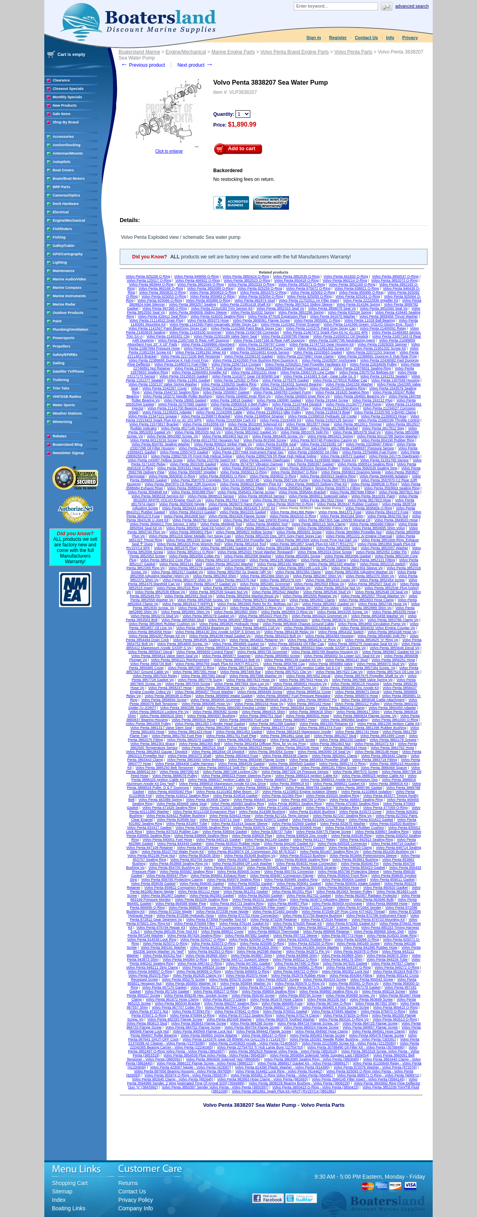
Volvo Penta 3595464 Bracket (302, 492)
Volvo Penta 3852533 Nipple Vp (285, 588)
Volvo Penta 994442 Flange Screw (263, 1031)
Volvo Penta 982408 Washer (229, 1019)
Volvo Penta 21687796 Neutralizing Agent (342, 340)
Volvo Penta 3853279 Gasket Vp (208, 616)
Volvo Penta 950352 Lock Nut (345, 971)
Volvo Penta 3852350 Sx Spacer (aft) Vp (239, 572)
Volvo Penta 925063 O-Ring (313, 292)
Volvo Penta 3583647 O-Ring (294, 472)
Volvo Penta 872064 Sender (358, 907)
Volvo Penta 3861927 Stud (335, 736)
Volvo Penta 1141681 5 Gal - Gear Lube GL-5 (319, 376)
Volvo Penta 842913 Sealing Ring (366, 840)
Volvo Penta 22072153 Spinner (371, 352)
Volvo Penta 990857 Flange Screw (370, 1027)
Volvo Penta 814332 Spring (252, 312)
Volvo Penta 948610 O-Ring (251, 967)
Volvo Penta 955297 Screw (277, 979)
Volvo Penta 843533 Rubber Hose (233, 844)
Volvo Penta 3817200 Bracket (237, 428)
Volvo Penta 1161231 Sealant (384, 376)
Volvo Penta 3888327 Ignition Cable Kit (219, 780)
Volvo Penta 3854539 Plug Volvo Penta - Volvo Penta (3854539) (214, 1055)
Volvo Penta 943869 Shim (342, 955)
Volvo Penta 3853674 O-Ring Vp (338, 620)
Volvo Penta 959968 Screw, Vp (350, 995)
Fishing (59, 237)
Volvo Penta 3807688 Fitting (352, 492)
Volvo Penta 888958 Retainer (326, 931)
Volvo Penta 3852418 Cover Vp (330, 580)
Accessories (63, 137)
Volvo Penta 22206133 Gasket (248, 356)
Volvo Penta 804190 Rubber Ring (387, 440)
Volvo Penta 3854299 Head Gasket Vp (220, 636)
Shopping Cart (70, 1183)
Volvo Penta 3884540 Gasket (292, 764)
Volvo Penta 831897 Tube (186, 824)
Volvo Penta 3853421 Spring (330, 436)
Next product (195, 65)
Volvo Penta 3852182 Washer (281, 564)
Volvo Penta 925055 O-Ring (309, 296)
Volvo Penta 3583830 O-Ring (171, 476)
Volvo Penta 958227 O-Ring (215, 991)
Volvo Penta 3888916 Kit (388, 784)
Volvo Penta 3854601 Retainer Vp (257, 640)
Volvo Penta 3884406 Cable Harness (184, 764)
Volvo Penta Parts (353, 52)
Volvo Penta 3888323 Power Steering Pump (236, 776)
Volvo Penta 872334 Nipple (170, 911)
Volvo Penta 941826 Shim (258, 947)
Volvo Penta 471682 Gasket (279, 808)
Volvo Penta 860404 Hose (338, 887)
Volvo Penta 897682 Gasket (247, 935)
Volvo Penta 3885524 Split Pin (221, 768)
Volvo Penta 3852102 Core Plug (165, 560)
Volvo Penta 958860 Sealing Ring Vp (328, 991)
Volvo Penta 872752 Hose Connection (248, 915)
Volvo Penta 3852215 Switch (383, 564)
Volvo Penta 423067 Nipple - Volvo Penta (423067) (190, 1067)
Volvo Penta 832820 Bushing (392, 824)
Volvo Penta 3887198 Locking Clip (230, 772)
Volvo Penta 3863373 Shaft (189, 756)
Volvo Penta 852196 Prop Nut (151, 856)
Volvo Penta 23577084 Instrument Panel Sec (248, 452)
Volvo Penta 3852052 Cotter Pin (381, 552)
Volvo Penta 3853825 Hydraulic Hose (229, 624)
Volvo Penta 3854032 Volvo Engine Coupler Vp (377, 628)
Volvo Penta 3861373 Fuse (272, 728)
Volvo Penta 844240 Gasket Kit (289, 844)
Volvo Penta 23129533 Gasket (183, 376)
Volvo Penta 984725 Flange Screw (370, 1023)
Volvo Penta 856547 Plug (166, 876)
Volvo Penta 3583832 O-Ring (272, 476)
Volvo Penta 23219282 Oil (321, 444)
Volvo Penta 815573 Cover (360, 812)
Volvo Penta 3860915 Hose (193, 720)
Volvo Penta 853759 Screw (191, 860)
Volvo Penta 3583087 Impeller (192, 472)
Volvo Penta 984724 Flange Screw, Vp (307, 1023)
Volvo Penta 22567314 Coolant (236, 364)
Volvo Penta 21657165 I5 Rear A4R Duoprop (193, 340)
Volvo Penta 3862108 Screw (292, 740)
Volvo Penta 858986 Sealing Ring (290, 879)
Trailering (61, 380)
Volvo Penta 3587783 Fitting (334, 480)
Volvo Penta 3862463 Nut (330, 744)
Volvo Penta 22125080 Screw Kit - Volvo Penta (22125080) (349, 1043)
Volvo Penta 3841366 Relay (292, 512)
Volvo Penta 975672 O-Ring (308, 288)
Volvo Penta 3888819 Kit (289, 784)
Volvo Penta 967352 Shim (375, 1003)
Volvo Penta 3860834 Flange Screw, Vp (365, 716)
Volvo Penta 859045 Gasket (202, 883)
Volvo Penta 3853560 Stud (182, 620)
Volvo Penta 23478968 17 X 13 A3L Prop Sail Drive (285, 448)
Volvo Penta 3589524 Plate (289, 488)
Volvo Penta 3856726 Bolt (151, 664)
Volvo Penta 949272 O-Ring (396, 967)
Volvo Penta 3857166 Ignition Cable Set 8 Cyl (303, 668)
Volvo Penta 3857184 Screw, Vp (370, 668)
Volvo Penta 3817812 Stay (383, 428)
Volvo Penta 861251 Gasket (246, 891)
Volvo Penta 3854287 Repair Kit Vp (157, 636)
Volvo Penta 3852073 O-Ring (394, 280)
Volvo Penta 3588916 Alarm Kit (192, 488)
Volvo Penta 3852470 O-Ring (263, 292)
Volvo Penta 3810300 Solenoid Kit (255, 424)
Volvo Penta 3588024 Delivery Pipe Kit (250, 484)
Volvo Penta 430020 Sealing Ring (332, 796)
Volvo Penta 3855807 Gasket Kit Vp (390, 652)
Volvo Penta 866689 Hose (387, 903)
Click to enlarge (169, 151)
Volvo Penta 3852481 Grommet (265, 584)
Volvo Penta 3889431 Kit (213, 788)
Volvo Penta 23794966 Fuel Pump (369, 452)
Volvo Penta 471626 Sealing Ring (169, 808)
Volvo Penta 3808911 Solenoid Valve (318, 496)
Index (58, 1200)
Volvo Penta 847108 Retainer (149, 848)
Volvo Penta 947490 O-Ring (296, 963)
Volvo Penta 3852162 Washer (229, 564)
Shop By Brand (66, 122)
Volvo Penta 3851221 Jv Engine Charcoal (359, 536)
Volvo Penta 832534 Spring (349, 312)
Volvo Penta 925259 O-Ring (260, 288)
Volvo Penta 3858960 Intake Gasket (224, 696)
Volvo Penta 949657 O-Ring (150, 971)
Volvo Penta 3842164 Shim (342, 516)
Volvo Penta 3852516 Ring (177, 588)
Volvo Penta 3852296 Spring (301, 312)
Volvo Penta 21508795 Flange (285, 336)
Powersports (64, 338)
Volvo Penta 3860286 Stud (181, 708)
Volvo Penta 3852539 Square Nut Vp (218, 592)
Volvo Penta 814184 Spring (358, 304)
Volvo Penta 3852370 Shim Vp (370, 576)
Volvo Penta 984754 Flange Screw (251, 1027)
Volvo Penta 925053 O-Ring (164, 296)
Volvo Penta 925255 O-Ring (310, 943)
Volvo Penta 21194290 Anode (236, 408)
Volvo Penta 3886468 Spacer (384, 768)
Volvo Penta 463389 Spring (160, 800)
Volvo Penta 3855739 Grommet (262, 652)
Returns (128, 1183)
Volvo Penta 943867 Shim (251, 955)
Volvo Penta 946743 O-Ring (199, 963)
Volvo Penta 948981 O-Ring (300, 967)
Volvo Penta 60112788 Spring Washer (387, 436)
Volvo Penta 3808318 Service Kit (157, 496)
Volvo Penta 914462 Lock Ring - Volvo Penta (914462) (279, 1071)
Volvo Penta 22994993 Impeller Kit (199, 372)
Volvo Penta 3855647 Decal (150, 652)
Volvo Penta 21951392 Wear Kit (200, 352)
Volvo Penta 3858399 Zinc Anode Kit (350, 688)
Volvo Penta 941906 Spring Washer (310, 947)
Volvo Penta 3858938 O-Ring (168, 696)
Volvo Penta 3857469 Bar (240, 672)
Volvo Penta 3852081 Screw (297, 556)
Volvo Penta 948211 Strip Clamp (152, 967)
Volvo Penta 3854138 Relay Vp (289, 632)
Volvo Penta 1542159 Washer (349, 384)
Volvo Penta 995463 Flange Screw (317, 1035)
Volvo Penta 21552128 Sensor (329, 420)
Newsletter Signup (68, 453)
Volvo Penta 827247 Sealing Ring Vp (342, 816)
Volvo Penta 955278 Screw (230, 979)
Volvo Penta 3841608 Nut (184, 516)
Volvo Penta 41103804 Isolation (366, 792)
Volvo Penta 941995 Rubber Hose (370, 947)
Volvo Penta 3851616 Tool (245, 544)
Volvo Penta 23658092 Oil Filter (313, 452)
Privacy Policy (135, 1200)
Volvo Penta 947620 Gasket (345, 963)
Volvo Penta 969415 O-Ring (395, 1007)
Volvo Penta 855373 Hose (208, 320)
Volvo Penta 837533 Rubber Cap (172, 832)
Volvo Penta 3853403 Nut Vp (225, 436)
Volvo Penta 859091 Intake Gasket (352, 883)
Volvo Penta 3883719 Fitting (374, 760)
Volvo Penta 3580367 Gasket (310, 464)
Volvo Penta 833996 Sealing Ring (202, 828)
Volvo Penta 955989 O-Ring (208, 300)
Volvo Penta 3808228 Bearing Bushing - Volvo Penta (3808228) (299, 1083)
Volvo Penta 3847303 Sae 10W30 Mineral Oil (334, 520)
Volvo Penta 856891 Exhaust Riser (218, 876)
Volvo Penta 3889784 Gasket (308, 788)
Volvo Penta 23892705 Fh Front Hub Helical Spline (191, 456)
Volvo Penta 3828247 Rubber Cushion (347, 504)
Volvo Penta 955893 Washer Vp (190, 983)
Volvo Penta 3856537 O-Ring (395, 276)
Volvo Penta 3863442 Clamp (384, 756)
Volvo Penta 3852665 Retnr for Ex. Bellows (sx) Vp (257, 604)
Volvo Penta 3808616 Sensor (261, 496)
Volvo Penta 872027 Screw (311, 907)
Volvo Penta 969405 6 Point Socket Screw (335, 1007)
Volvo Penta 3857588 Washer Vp (255, 676)
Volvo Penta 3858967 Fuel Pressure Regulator (293, 696)
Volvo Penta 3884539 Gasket (241, 764)
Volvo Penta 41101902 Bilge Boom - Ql (227, 792)
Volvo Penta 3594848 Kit (147, 492)
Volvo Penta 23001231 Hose (253, 372)
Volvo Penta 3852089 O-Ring (210, 288)
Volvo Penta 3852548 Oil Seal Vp (381, 592)
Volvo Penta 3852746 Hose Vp (382, 604)
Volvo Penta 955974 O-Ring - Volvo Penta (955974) (185, 1075)
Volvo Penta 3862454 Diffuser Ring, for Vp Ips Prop (265, 744)
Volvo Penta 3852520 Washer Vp (229, 588)
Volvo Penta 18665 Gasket (185, 400)
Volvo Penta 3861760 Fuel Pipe (177, 736)
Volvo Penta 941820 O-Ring (345, 276)
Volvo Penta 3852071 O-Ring (301, 284)
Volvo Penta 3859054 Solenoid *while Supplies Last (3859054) (319, 1055)
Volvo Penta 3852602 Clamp (312, 600)
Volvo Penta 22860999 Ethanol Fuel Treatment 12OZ (287, 368)
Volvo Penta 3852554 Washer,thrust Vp (247, 596)
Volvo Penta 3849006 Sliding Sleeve (198, 312)
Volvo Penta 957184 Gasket (167, 991)
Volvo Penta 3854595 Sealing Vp (199, 640)
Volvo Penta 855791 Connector (289, 872)
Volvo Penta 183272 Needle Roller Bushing (177, 396)
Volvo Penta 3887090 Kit (179, 772)
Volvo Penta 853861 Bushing (355, 860)
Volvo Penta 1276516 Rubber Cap (340, 380)
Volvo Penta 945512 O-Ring (295, 959)
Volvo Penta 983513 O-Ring (394, 1019)
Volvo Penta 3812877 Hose (308, 424)
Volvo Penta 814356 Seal (276, 444)
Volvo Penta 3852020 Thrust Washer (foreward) (255, 552)
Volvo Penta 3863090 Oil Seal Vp (323, 752)
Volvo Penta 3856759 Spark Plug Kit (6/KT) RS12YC (217, 664)
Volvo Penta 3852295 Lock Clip (302, 568)
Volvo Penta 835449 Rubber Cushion (354, 828)
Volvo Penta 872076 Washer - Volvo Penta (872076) (375, 1067)
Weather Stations (67, 413)
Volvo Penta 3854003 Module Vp (310, 628)
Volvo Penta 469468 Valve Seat (181, 804)
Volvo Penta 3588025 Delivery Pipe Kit (316, 484)
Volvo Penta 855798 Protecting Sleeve (348, 872)
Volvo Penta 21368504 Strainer (259, 416)
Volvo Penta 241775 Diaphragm (394, 456)
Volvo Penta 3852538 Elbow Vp (160, 592)
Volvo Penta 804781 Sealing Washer (161, 444)
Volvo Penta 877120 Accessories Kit (218, 927)
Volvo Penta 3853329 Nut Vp (197, 432)
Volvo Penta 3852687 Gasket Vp (328, 604)
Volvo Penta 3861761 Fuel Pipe (231, 736)
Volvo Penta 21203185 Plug (286, 408)
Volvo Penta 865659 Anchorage (337, 903)
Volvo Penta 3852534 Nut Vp (338, 588)
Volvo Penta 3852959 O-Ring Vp (287, 612)
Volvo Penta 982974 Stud (254, 300)
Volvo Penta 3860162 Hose (309, 704)
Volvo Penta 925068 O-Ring (356, 939)
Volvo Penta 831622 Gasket (370, 820)
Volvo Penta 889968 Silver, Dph (379, 931)
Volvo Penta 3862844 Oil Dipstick (218, 752)
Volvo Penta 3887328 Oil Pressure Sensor (295, 772)
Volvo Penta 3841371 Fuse (339, 512)
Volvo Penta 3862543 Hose (344, 748)
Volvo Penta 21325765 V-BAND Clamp (385, 412)
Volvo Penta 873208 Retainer (273, 919)
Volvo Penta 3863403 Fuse (236, 756)
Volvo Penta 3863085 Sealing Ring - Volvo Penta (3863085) (311, 1059)
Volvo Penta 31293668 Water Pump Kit (325, 460)
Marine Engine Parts (233, 52)
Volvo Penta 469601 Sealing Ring (295, 804)
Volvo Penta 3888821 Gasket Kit (339, 784)
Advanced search (412, 6)
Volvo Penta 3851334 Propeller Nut (243, 540)
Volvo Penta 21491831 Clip (168, 336)
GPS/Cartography (68, 254)
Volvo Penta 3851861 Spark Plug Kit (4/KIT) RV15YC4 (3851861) (284, 1091)
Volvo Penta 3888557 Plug (275, 780)
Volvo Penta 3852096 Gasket (347, 556)
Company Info (135, 1208)
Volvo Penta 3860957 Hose (295, 720)
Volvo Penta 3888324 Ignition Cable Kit (306, 776)
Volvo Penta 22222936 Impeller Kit (370, 300)
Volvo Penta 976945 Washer (334, 1011)
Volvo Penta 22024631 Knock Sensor (259, 352)
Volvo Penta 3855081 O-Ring (317, 320)
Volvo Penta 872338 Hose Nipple (222, 911)
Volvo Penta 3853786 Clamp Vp (393, 620)
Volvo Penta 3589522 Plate (242, 488)
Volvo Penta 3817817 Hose (227, 500)
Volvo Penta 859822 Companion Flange (176, 887)
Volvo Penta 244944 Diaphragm (264, 460)
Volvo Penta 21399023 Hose (383, 416)
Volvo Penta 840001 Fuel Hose (167, 840)
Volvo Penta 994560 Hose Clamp (321, 1031)
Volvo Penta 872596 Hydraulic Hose (185, 915)
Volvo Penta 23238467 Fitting (369, 444)
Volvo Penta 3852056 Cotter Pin (194, 556)
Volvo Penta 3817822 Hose (322, 500)
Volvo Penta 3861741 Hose (356, 732)
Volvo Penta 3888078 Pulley (175, 776)
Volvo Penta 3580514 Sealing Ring (365, 464)
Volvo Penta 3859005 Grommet (215, 700)
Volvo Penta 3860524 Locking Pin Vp (159, 712)
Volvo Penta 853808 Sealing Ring (301, 860)
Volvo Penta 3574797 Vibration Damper (251, 464)
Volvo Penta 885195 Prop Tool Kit (170, 931)
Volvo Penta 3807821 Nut (399, 492)
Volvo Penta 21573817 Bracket (154, 424)
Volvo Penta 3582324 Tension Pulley (309, 468)
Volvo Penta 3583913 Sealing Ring (328, 476)
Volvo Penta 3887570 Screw (355, 772)
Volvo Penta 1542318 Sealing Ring (218, 388)
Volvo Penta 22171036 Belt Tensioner (190, 356)
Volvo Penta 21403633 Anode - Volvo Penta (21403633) (253, 1043)
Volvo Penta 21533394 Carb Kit (231, 420)
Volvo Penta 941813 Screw (211, 947)
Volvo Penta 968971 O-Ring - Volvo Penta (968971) (378, 1075)
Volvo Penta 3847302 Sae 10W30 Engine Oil (258, 520)
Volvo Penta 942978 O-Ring (356, 951)
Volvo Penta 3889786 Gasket (359, 788)
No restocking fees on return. (244, 179)
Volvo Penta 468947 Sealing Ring (356, 800)
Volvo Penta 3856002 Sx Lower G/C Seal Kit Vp (342, 656)
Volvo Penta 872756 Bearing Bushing (312, 915)
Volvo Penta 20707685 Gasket (182, 404)
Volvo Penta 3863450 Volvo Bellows (195, 760)
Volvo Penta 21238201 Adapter (167, 412)
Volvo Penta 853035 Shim (199, 856)
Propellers (61, 346)
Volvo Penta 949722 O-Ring (295, 971)
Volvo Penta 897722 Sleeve (295, 935)
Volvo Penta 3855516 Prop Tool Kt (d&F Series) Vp (235, 648)
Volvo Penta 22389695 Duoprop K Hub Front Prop (168, 360)
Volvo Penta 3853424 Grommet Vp (319, 616)
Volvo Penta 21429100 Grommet (195, 332)
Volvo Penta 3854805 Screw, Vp (183, 644)
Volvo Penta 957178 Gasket (358, 987)
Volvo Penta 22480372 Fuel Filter (181, 364)
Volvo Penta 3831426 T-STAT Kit (249, 508)
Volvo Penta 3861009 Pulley (148, 724)
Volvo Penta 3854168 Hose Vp (392, 632)
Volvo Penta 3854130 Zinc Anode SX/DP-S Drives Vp (217, 632)
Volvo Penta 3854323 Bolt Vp (278, 636)
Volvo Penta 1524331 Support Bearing (290, 384)
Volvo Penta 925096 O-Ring (261, 943)
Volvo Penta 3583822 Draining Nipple (351, 472)
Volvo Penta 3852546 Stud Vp (327, 592)
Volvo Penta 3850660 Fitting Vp (323, 528)
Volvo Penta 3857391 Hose (194, 672)
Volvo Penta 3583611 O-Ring (243, 472)
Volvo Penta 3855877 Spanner (226, 656)
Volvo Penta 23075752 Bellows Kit (366, 372)
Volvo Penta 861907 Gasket (163, 895)
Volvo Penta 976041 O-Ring (236, 1011)
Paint (57, 321)
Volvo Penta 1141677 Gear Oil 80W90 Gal (245, 376)
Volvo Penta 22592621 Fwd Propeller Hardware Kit (305, 364)
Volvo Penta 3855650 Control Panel (205, 652)
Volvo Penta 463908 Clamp (208, 800)
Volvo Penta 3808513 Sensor (211, 496)
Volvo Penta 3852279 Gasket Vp (194, 568)
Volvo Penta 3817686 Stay (285, 428)
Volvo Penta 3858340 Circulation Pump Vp (283, 688)
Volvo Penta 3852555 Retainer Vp (310, 596)
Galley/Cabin (64, 246)
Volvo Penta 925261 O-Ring (357, 296)
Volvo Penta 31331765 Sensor (384, 460)
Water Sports (64, 405)
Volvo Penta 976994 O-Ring (192, 1015)
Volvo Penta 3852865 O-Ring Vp (256, 608)
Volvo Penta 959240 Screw (253, 995)
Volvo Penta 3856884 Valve (331, 664)
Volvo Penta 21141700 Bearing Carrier (178, 408)
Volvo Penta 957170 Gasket (164, 987)
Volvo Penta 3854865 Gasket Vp (238, 644)
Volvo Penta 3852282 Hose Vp (248, 568)
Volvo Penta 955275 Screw (183, 979)
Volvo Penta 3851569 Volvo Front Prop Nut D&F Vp (316, 540)
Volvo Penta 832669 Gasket (293, 824)
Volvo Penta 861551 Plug (292, 891)
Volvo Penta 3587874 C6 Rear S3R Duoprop (180, 484)
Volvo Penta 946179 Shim (341, 959)
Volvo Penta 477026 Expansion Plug (277, 316)
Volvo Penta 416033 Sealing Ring (217, 316)
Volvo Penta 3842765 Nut (387, 516)
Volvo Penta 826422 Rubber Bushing (175, 816)
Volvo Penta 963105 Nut (326, 999)
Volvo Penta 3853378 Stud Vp (357, 432)
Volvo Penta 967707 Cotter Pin (176, 1007)
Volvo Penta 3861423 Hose (190, 732)
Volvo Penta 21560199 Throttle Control (389, 420)
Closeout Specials (68, 89)
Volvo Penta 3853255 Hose (394, 612)
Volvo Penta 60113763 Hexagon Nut (210, 440)
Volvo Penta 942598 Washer (259, 951)
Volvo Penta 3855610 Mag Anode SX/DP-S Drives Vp (323, 648)
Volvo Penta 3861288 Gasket (272, 724)
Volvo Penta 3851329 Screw (188, 540)
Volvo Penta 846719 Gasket (393, 844)
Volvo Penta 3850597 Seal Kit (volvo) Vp (198, 528)
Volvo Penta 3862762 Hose (392, 748)
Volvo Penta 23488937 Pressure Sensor (362, 448)
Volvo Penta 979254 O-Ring (345, 1015)
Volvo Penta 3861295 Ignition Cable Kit (388, 724)
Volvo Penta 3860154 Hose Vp (258, 704)
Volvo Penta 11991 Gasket (188, 380)
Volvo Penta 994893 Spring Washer (209, 1035)
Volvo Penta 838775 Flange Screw (323, 832)
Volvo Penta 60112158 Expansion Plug (204, 812)
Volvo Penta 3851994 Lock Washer (284, 548)
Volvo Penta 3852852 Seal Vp (202, 608)
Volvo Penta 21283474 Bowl (327, 412)
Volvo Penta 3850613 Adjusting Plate (264, 528)
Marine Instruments (69, 296)
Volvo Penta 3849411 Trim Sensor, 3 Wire (163, 524)
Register (338, 37)
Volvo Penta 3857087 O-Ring (191, 668)
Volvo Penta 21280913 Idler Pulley (273, 412)
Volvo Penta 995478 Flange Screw (376, 1035)
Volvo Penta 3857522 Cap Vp (338, 672)
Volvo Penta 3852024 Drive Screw (324, 552)
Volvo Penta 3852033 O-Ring (251, 284)
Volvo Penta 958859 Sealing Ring (268, 991)
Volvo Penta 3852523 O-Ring (247, 280)
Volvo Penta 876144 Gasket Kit (244, 923)
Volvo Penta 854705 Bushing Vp (174, 868)
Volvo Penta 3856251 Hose (393, 660)
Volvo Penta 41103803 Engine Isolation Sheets (299, 792)
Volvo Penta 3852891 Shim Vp (185, 612)
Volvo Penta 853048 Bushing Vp (249, 856)
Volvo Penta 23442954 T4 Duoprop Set (209, 448)
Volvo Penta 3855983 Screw (277, 656)
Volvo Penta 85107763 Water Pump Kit (172, 852)
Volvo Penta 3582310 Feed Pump (249, 468)
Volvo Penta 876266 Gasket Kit (351, 923)
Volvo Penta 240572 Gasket (342, 456)
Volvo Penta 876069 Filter (194, 923)
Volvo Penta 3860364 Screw (292, 708)
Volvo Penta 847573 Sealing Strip (249, 848)
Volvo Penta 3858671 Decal (357, 692)
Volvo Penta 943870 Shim (387, 955)
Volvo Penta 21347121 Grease (152, 416)
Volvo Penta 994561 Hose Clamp (378, 1031)
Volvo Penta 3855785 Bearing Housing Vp (324, 652)
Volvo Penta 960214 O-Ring (345, 280)
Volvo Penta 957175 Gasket (309, 987)
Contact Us (366, 37)
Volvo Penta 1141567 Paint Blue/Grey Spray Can (168, 328)
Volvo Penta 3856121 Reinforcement (180, 660)
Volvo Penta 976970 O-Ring (382, 1011)
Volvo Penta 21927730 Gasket (208, 348)
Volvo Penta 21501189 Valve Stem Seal (225, 336)
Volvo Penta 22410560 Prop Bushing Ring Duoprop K (255, 360)
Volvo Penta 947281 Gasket (248, 963)
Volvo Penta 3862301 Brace (152, 744)
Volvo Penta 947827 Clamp (393, 963)
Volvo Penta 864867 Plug (287, 903)
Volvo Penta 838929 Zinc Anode (301, 836)
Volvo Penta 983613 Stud (147, 1023)
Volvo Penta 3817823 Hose (369, 500)
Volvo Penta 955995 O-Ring (361, 292)
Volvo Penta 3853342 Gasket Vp (251, 432)
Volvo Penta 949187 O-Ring (348, 967)
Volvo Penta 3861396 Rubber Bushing (375, 728)
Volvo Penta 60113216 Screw (153, 440)
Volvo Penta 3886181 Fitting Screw (329, 768)
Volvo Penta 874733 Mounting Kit (378, 919)
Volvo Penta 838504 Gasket (224, 832)
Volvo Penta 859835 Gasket (234, 887)
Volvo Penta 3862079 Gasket (190, 740)
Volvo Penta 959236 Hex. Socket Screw (196, 995)
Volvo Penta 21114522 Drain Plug (156, 320)
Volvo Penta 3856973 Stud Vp (380, 664)
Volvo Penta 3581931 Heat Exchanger (187, 468)
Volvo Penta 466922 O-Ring (197, 280)
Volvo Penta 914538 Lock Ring (151, 939)
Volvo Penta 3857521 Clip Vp (288, 672)
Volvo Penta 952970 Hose (246, 975)
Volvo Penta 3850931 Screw (299, 532)
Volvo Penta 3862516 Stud (203, 748)
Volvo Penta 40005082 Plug (170, 792)
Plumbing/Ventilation (70, 330)
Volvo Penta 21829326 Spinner (382, 344)
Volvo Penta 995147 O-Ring (263, 1035)
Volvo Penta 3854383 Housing (329, 636)
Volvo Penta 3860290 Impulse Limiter (236, 708)
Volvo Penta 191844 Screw (326, 400)
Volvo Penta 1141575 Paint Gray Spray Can (321, 328)
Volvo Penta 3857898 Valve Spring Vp (362, 680)
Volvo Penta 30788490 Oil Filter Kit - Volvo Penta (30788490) (355, 1047)
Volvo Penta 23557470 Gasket (184, 452)
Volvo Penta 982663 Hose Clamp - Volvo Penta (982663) (262, 1079)
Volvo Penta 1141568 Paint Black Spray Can (246, 328)
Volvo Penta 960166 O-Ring (161, 288)
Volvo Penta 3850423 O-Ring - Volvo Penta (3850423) (315, 1087)
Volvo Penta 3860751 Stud (260, 716)
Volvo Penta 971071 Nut (148, 1011)
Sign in (314, 37)
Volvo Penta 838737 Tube (271, 832)
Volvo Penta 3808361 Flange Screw (261, 320)
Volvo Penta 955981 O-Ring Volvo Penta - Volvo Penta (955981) (282, 1075)
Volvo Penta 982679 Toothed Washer (285, 1019)
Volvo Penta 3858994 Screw (163, 700)
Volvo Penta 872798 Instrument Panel (376, 915)
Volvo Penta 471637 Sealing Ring (226, 808)
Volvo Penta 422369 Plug (281, 796)
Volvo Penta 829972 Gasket (265, 820)
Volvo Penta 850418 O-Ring (296, 280)
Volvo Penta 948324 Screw (203, 967)
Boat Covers (63, 170)
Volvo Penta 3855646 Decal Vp (395, 648)
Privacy (410, 37)
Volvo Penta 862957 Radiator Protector (366, 895)
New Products (65, 105)
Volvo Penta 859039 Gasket (153, 883)
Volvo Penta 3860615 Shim (263, 712)
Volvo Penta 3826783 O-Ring (290, 504)
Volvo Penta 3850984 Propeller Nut (354, 532)
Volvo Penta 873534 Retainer (324, 919)
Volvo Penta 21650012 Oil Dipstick (340, 336)
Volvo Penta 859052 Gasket (250, 883)
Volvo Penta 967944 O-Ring (227, 1007)
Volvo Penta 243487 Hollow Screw (155, 460)
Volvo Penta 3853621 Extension (282, 620)
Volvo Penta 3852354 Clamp (298, 572)
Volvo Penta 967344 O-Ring (329, 1003)
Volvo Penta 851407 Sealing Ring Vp (329, 852)
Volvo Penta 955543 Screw (371, 979)
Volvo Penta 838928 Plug (252, 836)
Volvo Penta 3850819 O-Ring (213, 292)
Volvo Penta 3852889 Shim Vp (367, 608)
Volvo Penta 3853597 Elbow (230, 620)
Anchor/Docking (67, 145)
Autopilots (62, 162)
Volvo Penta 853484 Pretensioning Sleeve (363, 856)
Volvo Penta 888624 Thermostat (273, 931)
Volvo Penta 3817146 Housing (185, 428)
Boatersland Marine (139, 52)
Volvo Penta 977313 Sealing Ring (245, 1015)
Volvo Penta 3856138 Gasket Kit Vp (292, 660)
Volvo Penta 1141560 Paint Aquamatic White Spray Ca (213, 324)
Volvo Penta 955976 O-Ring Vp (300, 983)
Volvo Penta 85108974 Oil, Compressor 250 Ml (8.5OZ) (252, 852)
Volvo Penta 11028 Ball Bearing (369, 320)
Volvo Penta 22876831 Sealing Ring (362, 368)
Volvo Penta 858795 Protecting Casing (172, 879)
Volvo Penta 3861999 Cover (382, 736)
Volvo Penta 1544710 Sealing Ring (171, 392)
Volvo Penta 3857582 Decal (203, 676)
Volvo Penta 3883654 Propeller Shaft (318, 760)
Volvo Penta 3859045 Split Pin (268, 700)
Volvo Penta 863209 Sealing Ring (201, 899)
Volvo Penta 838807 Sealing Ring (381, 832)
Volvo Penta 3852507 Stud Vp (372, 584)
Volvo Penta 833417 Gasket (149, 828)
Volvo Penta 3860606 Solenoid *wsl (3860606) (223, 1059)
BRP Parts (61, 187)
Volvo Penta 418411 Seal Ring (162, 316)
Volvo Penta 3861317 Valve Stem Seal (161, 728)
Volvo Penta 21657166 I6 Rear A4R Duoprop (269, 340)
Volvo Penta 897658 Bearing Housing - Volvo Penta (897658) (183, 1071)
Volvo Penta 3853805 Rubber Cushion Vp (162, 624)
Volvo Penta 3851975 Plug (175, 548)
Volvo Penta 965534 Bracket (177, 1003)
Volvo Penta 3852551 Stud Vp (188, 596)
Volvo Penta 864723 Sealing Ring (236, 903)
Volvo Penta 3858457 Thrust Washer (204, 692)
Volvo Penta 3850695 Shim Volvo (378, 528)
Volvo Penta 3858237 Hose (170, 688)
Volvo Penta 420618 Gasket (235, 796)
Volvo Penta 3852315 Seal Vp (280, 308)
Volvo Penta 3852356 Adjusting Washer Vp (359, 572)
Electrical (61, 212)
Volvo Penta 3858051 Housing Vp (300, 684)
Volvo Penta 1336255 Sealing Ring (229, 384)
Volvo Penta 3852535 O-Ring (296, 276)
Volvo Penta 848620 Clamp (350, 848)
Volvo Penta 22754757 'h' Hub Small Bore (207, 368)
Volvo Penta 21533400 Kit (280, 420)
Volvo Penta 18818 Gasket (231, 400)
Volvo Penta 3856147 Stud (346, 660)
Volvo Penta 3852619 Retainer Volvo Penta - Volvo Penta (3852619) (283, 1051)
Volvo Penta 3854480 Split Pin (381, 636)
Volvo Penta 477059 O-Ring (385, 808)
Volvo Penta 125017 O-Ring (149, 280)
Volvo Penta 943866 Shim (206, 955)
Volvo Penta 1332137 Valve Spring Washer (163, 384)
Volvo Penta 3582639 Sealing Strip (369, 468)
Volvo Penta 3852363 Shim (214, 576)
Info (390, 37)
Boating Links (68, 1208)
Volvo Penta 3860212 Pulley (357, 704)
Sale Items (62, 114)
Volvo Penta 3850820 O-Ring (162, 292)
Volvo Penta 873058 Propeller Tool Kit (216, 919)
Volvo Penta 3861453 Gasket (239, 732)
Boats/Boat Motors (69, 179)
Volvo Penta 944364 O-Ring (184, 959)
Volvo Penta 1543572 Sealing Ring (337, 388)
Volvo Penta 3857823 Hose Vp (250, 680)
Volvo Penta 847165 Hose (197, 848)
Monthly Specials (67, 97)
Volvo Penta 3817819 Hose (274, 500)
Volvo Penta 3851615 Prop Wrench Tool (188, 544)
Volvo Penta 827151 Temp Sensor (282, 816)
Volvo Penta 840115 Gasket (218, 840)
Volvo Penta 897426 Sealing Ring (194, 935)
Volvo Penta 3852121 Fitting (372, 560)
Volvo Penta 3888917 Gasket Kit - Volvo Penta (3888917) (303, 1063)
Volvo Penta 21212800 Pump (336, 408)
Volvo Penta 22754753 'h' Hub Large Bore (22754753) (260, 1047)
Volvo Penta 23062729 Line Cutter (307, 372)
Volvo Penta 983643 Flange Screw (198, 1023)
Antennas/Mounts (68, 153)
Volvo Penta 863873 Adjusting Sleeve (320, 899)
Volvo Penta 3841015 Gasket (243, 512)
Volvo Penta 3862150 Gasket (342, 740)
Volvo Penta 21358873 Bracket (205, 416)
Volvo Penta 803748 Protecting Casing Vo (323, 440)
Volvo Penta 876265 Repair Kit (297, 923)
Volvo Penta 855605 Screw (238, 872)
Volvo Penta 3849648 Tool (221, 524)
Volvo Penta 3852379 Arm (280, 580)
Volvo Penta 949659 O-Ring (247, 971)
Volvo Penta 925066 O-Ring (159, 300)
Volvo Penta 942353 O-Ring (210, 951)
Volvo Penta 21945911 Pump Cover (264, 348)
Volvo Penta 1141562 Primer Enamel (290, 324)
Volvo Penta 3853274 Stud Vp (154, 616)
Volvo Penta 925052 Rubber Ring (304, 939)
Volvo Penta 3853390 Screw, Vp (172, 436)
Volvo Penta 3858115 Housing (355, 684)
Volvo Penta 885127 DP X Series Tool (327, 927)
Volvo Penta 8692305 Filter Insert (258, 907)
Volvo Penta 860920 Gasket (385, 887)
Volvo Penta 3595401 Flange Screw (246, 492)
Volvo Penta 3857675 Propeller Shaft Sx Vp (369, 676)
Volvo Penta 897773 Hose (342, 935)
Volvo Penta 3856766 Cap (284, 664)
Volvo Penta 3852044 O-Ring (200, 284)
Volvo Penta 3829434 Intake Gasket (191, 508)
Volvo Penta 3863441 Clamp (334, 756)
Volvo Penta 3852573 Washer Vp (259, 600)
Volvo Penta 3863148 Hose (376, 752)
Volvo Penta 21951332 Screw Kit (380, 348)
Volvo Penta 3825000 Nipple (182, 504)
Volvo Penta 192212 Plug (372, 400)
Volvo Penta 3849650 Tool (266, 524)
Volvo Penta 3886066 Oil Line (273, 768)
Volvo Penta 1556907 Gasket (226, 392)
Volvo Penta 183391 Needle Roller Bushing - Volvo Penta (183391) (342, 1039)
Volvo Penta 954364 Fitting (350, 975)
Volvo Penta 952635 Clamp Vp (197, 975)
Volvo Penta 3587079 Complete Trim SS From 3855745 (215, 480)
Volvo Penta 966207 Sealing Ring (230, 1003)
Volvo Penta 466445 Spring (255, 800)
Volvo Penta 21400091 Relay (383, 328)
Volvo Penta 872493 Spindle (275, 911)
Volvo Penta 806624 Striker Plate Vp (223, 444)
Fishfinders (62, 229)
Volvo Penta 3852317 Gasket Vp (177, 572)
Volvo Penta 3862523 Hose (249, 748)
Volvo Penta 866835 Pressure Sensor (198, 907)
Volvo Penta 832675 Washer (343, 824)
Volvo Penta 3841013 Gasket (192, 512)
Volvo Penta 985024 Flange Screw (310, 1027)
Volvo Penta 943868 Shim (297, 955)
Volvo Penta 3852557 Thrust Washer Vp (373, 596)
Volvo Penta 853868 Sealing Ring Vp (178, 864)
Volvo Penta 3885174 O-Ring (342, 764)
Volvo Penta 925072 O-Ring (165, 943)
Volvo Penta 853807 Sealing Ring (244, 860)
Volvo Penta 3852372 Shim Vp (186, 580)
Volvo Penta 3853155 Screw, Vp (342, 612)
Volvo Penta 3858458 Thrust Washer (388, 316)
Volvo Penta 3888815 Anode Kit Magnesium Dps (339, 780)
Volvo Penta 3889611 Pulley (258, 788)
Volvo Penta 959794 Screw (300, 995)
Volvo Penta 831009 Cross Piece (318, 820)
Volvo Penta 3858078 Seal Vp (332, 308)
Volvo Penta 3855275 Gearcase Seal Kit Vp (363, 644)
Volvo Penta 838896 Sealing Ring (201, 836)
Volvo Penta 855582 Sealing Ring (186, 872)
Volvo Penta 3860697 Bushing (211, 716)
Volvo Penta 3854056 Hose (149, 632)
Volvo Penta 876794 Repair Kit (160, 927)
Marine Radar (64, 304)
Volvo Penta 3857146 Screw (240, 668)
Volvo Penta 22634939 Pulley (373, 364)
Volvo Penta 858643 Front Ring (342, 876)
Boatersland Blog (68, 445)
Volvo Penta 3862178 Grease (393, 740)
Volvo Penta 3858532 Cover (308, 692)
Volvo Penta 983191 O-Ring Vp (344, 1019)
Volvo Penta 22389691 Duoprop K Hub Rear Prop (377, 356)
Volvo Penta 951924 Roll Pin (395, 971)
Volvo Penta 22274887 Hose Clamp (305, 356)
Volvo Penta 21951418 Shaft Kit (245, 304)
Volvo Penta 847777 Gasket (302, 848)
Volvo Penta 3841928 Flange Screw (236, 516)
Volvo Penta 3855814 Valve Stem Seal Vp (164, 656)
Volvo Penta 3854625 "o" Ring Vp (371, 640)
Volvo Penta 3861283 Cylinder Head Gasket (210, 724)
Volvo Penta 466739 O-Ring (303, 800)
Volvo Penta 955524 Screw (324, 979)
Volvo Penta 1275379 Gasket (285, 380)
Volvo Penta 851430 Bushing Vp (388, 852)
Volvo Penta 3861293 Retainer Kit (326, 724)
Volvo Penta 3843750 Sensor (195, 520)
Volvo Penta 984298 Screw (251, 1023)
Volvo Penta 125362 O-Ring (236, 380)
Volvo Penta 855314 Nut (223, 868)
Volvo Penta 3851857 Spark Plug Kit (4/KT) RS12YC (312, 544)
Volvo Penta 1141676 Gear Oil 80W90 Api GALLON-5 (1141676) (233, 1039)
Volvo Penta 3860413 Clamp (341, 708)
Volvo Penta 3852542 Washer (275, 592)
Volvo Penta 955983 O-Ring (212, 296)
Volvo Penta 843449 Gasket (179, 844)
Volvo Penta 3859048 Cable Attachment (372, 700)
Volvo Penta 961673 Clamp (224, 999)
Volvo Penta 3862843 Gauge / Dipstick (157, 752)
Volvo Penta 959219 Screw (383, 991)
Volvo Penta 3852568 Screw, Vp (203, 600)
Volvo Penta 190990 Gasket (279, 400)
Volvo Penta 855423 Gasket (362, 868)
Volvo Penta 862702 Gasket (308, 895)
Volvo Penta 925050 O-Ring (251, 939)
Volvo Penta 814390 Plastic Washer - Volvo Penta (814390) (282, 1067)
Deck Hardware (66, 204)
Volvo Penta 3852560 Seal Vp (384, 308)
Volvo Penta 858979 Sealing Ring (233, 879)
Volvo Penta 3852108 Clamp (323, 560)
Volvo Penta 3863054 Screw (271, 752)
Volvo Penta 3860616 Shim (311, 712)
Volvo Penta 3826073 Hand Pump (235, 504)
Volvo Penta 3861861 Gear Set (285, 736)
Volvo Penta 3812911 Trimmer (358, 424)
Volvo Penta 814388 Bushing (262, 812)
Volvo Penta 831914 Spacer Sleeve (239, 824)
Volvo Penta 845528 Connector (342, 844)
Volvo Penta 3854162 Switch (341, 632)
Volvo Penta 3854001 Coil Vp (256, 628)
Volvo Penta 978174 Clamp (297, 1015)
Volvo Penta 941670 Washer (333, 316)
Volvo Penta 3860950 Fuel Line (244, 720)
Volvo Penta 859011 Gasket (392, 879)
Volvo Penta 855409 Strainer (314, 868)
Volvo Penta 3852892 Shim (235, 612)
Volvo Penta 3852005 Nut (336, 548)
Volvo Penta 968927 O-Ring (275, 1007)
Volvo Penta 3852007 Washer (384, 548)
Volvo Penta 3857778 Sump (200, 680)
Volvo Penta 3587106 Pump (285, 480)
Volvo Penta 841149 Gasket (267, 840)
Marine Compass (67, 288)
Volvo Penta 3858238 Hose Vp (220, 688)
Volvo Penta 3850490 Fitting (371, 524)
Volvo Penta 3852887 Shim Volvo (312, 608)
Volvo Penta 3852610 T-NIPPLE (187, 604)
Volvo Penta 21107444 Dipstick (297, 404)
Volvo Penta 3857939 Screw (187, 684)
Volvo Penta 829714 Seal (220, 820)
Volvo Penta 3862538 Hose (297, 748)
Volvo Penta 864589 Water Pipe (180, 903)
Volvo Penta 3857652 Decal (308, 676)
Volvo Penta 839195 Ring (351, 836)
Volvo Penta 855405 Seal (267, 868)
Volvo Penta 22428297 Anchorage (329, 360)
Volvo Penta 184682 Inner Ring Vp (243, 396)
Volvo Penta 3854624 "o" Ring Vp (314, 640)
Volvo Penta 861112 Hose (199, 891)
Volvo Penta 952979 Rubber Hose (298, 975)
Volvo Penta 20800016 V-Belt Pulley (239, 404)
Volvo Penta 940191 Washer (163, 947)
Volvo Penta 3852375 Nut (235, 580)
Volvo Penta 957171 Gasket (212, 987)
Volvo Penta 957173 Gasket (261, 987)
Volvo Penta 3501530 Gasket (193, 464)
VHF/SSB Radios (67, 397)
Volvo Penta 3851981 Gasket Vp (226, 548)
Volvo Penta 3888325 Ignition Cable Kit (372, 776)
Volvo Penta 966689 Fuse (282, 1003)
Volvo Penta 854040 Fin (359, 864)
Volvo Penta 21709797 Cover (261, 344)
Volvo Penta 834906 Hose (300, 828)
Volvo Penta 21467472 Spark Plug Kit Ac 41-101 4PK (325, 332)
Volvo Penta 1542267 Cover (164, 388)
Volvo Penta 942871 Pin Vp (308, 951)
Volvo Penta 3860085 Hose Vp (206, 704)
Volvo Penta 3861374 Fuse (319, 728)
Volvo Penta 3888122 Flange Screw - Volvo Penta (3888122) (204, 1063)
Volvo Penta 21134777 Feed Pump (354, 404)
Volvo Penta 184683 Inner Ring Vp (302, 396)
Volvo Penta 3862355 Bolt (199, 744)
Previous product (143, 65)
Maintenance (64, 271)
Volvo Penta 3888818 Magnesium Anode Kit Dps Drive (222, 784)
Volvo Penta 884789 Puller (272, 927)
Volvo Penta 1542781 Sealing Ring (278, 388)
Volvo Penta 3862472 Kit (374, 744)
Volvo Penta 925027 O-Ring (202, 939)
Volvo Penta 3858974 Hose (356, 696)
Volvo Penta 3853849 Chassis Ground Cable (298, 624)
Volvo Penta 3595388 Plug (192, 492)
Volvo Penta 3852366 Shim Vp (264, 576)
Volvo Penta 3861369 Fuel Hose (221, 728)
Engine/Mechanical (69, 220)
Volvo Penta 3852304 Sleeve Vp (357, 568)
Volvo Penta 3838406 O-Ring (368, 508)
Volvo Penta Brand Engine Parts (294, 52)
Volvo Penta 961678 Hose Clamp (276, 999)
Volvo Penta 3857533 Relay (155, 676)
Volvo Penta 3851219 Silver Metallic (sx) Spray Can (189, 536)
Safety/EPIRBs (65, 355)
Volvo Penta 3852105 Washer (273, 560)
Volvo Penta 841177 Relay (314, 840)
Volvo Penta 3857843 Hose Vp (303, 680)
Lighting (60, 262)
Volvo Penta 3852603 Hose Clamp (366, 600)
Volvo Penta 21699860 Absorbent (208, 344)
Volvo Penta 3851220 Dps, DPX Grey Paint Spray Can (278, 536)
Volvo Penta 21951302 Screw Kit (323, 348)
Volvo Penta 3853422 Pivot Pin (263, 616)
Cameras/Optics (66, 195)
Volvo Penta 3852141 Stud (180, 564)
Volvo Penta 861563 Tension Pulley (344, 891)
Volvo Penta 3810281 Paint (373, 496)
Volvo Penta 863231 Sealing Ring (259, 899)
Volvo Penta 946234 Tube (387, 959)
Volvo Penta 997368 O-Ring (165, 308)
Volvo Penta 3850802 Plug (190, 532)
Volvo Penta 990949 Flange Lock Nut (202, 1031)
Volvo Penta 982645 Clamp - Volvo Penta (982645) (173, 1079)
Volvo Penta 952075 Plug (149, 975)
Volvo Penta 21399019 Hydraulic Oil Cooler (322, 416)
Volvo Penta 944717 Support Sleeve (240, 959)
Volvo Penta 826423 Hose (230, 816)
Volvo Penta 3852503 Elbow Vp (319, 584)
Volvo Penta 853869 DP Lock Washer (242, 864)
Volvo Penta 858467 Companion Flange (281, 876)
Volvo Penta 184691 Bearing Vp (359, 396)
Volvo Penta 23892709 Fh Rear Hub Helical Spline (276, 456)
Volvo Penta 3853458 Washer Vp (377, 616)
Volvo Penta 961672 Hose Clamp (172, 999)
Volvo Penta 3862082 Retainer (242, 740)
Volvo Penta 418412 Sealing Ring (182, 796)
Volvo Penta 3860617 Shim (358, 712)
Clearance (61, 80)
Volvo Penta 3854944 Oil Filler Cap (296, 644)
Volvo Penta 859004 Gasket (343, 879)
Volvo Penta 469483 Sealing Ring (237, 804)
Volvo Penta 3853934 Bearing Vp (202, 628)
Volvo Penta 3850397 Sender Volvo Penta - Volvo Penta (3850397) (215, 1087)
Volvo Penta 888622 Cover (222, 931)
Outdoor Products (68, 313)
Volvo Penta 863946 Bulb (373, 899)
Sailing (59, 363)
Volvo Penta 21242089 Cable (219, 412)
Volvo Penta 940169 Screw (358, 943)
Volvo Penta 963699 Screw (371, 999)
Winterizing (62, 422)
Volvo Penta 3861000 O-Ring (395, 720)
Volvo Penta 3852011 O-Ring (190, 552)
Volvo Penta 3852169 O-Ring (352, 284)
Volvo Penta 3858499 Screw (259, 692)
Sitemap (62, 1191)
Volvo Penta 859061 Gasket (298, 883)
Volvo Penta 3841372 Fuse (386, 512)
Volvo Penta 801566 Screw (264, 440)
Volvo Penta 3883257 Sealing (192, 304)
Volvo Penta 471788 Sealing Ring (332, 808)
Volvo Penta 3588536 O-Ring (374, 484)
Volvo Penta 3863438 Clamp (285, 756)
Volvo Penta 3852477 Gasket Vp (210, 584)
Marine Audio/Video (69, 279)
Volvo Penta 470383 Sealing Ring (352, 804)
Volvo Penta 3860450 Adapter (392, 708)
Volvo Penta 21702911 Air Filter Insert (309, 300)
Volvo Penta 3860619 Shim (161, 716)
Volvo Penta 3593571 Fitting (337, 488)
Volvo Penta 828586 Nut (176, 820)
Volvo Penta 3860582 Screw (215, 712)
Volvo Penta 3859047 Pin (317, 700)
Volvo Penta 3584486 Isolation (384, 476)
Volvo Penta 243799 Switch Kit (211, 460)
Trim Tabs (61, 388)
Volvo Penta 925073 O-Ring (213, 943)
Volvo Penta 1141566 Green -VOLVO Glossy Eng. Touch (368, 324)
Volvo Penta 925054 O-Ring (260, 296)
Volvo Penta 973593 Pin (191, 1011)
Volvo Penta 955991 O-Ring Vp (354, 983)
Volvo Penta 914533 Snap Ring (392, 935)
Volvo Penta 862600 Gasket (260, 895)
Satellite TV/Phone (68, 371)
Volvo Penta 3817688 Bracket (334, 428)
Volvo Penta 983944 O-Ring (151, 284)
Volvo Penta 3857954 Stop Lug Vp (241, 684)
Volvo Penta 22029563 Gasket (317, 352)
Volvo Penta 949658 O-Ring (198, 971)
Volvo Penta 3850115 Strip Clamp (319, 524)
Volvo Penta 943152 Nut (162, 955)
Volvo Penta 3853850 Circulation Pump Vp (372, 624)
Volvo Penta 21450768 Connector (252, 332)
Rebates (60, 436)
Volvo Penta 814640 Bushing (312, 812)
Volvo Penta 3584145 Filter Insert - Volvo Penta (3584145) (358, 1079)
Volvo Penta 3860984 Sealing (344, 720)
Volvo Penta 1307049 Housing (395, 380)
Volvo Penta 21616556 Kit (203, 424)
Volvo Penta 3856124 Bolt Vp (237, 660)
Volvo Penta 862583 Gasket (211, 895)
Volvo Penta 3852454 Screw (381, 580)
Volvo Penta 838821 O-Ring (356, 288)
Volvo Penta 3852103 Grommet (220, 560)
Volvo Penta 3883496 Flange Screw (256, 760)
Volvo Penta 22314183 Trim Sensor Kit (222, 308)
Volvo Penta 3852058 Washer (247, 556)
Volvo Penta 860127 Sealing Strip (287, 887)
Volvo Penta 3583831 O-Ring (222, 476)
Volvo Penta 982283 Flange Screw (174, 1019)
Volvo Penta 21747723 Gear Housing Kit (321, 344)
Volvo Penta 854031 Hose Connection (306, 864)
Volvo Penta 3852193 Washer (332, 564)
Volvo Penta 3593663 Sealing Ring (392, 488)
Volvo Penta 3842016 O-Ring (292, 516)
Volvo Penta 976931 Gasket (285, 1011)
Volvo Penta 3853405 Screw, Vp (278, 436)
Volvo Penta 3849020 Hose (396, 520)
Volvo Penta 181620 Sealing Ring (342, 392)
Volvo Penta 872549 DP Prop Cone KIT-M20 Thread (342, 911)
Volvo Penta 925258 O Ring (148, 276)
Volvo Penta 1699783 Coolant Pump (282, 392)
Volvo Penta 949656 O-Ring (196, 276)
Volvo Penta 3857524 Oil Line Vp (392, 672)
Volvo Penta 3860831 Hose (307, 716)
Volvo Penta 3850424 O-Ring (246, 276)
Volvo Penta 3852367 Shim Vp (317, 576)
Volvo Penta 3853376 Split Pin (305, 432)
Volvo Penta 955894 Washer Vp (245, 983)
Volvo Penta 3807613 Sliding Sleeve (304, 304)
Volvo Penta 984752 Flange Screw (192, 1027)
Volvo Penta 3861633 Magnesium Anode (298, 732)
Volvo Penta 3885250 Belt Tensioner (164, 768)
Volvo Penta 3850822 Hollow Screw (244, 532)
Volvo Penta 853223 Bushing (302, 856)
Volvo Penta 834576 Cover (254, 828)
